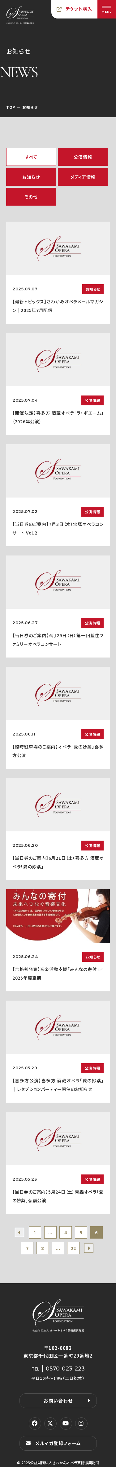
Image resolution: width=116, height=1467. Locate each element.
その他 (30, 197)
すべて (31, 157)
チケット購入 (79, 9)
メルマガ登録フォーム (58, 1443)
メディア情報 (83, 177)
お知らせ (31, 177)
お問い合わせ (58, 1400)
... (50, 1232)
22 (73, 1248)
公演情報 (83, 157)
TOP (10, 107)
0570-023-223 (65, 1368)
